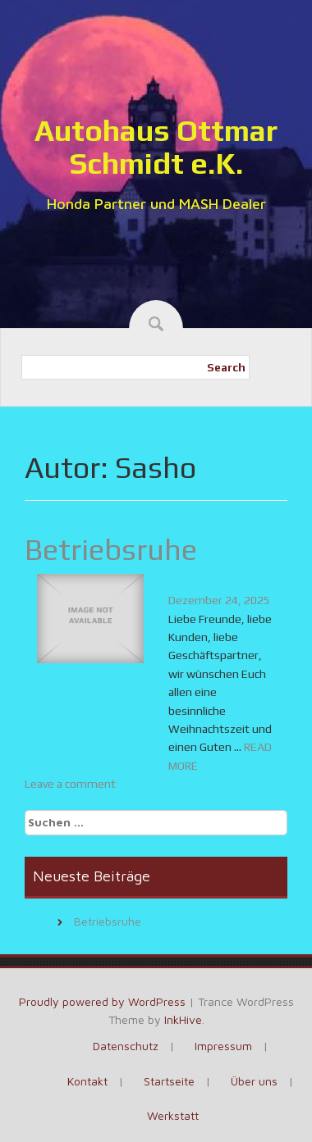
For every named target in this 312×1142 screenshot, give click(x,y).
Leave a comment (70, 783)
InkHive (183, 1019)
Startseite (169, 1081)
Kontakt (87, 1081)
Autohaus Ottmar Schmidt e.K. (156, 146)
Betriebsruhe (111, 549)
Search (226, 367)
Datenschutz (125, 1046)
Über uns (254, 1081)
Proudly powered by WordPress (102, 1001)
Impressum (223, 1046)
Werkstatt (173, 1115)
